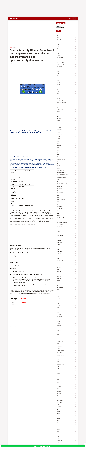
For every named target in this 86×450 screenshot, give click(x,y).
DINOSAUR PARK (66, 115)
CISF (66, 104)
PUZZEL (66, 305)
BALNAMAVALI (66, 59)
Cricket (66, 111)
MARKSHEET (66, 251)
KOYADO (66, 228)
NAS (66, 269)
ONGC (66, 285)
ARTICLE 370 (66, 52)
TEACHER (66, 381)
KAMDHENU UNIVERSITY (66, 223)
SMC (66, 357)
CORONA (66, 106)
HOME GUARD (66, 192)
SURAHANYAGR (66, 372)
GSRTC (66, 167)
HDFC (66, 185)
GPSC (66, 156)
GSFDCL (66, 165)
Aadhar (66, 54)
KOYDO (66, 230)
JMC (66, 221)
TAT (66, 377)
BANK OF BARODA (66, 62)
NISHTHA (66, 278)
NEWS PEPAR (66, 276)
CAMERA (66, 89)
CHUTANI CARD (66, 100)
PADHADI (66, 291)
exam (66, 424)
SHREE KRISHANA (66, 356)
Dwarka (66, 124)
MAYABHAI (66, 255)
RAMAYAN (66, 318)
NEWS (66, 275)
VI (66, 397)
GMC (66, 151)
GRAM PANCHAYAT (66, 160)
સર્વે (66, 444)
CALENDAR (66, 86)
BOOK (66, 75)
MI (66, 257)
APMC (66, 46)
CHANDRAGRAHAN (66, 95)
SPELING (66, 359)
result (66, 437)
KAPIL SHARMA (66, 224)
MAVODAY (66, 253)
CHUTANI (66, 98)
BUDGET (66, 82)
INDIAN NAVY (66, 206)
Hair (66, 197)
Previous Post (13, 329)
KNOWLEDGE (66, 226)
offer (66, 431)
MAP (66, 250)
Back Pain (66, 84)
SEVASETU (66, 348)
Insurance (66, 215)
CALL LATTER (66, 88)
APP (66, 48)
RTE (66, 334)
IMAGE (66, 203)
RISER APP (66, 330)
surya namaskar (66, 440)
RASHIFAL (66, 325)
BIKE (66, 68)
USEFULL (66, 395)
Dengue (66, 120)
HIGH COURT (66, 188)
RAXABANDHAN (66, 327)
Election (66, 136)
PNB (66, 303)
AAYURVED (66, 41)
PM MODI (66, 302)
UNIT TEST (66, 392)
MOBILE (66, 259)
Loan (66, 239)
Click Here (23, 298)
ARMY (66, 50)
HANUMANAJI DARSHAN (66, 183)
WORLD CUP (66, 417)
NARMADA (66, 268)
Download (23, 302)
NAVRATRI (66, 271)
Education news (66, 134)
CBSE (66, 91)
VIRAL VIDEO (66, 402)
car (66, 422)
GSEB (66, 163)
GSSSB (66, 169)
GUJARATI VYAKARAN (66, 178)
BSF (66, 80)
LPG (66, 237)
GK (66, 149)
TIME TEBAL (66, 386)
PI (66, 300)
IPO (66, 212)
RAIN (66, 312)
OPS (66, 289)
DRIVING (66, 118)
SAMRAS (66, 339)
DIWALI (66, 116)
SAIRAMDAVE (66, 338)
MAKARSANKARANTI (66, 248)
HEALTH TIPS (66, 187)
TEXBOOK (66, 384)
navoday (66, 429)
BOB (66, 73)
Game (66, 179)
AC (66, 43)
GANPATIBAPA (66, 140)
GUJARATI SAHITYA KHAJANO (66, 174)
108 (66, 34)
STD (66, 366)
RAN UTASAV (66, 320)
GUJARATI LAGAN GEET (66, 172)
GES (66, 143)
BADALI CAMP (66, 57)
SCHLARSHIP (66, 347)
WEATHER (66, 411)
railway (66, 435)
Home (11, 47)
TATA (66, 379)
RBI (66, 329)
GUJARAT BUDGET (66, 170)
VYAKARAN (66, 406)
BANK (66, 61)
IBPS (66, 201)
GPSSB (66, 158)
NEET (66, 273)
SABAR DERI (66, 336)
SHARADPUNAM (66, 350)
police (66, 433)
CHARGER (66, 97)
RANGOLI (66, 321)
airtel (66, 420)
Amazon (66, 55)
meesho (66, 428)
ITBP (66, 214)
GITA (66, 147)
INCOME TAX (66, 205)
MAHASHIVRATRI (66, 246)
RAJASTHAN (66, 316)
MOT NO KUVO (66, 260)
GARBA (66, 142)
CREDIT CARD (66, 109)
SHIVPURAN (66, 352)
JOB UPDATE (14, 18)
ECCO (66, 125)
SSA (66, 361)
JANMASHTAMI (66, 219)
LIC (66, 233)
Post (66, 309)
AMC (66, 45)
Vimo (66, 410)
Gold (66, 181)
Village (66, 408)
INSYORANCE (66, 208)
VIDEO (66, 399)
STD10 (66, 368)
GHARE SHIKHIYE (66, 145)
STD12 (66, 370)
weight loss (66, 442)
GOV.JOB (14, 47)
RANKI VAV (66, 323)
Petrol (66, 307)
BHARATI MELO (66, 66)
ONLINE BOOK (66, 287)
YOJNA (66, 419)
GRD (66, 161)
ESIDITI (66, 133)
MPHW (66, 264)
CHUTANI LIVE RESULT (66, 102)
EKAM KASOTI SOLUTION (66, 131)
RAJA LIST (66, 314)
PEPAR (66, 296)
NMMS (66, 280)
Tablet (66, 388)
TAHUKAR (66, 374)
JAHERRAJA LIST (66, 217)
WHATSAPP (66, 413)
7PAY (66, 37)
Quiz (66, 311)
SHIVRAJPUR (66, 354)
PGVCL (66, 298)
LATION (66, 232)
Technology (66, 390)
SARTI (66, 343)
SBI (66, 345)
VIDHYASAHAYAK (66, 401)
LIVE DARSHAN (66, 235)
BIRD (66, 71)
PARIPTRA (66, 294)
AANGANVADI (66, 39)
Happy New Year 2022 (66, 199)
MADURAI (66, 241)
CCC (66, 93)
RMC (66, 332)
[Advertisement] (36, 8)
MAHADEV (66, 244)
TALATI (66, 375)
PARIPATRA (66, 293)
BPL (66, 79)
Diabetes (66, 122)
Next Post (52, 329)
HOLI (66, 190)
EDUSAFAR (66, 127)
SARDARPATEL (66, 341)
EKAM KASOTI (66, 129)
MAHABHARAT (66, 242)
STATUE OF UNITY (66, 365)
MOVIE (66, 262)
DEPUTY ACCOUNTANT (66, 113)
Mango (66, 266)
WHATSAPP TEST (66, 415)
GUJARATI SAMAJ (66, 176)
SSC (66, 363)
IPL (66, 210)
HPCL (66, 196)
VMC (66, 404)
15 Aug (66, 36)
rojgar (66, 438)
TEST (66, 383)
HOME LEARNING (66, 194)
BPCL (66, 77)
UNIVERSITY (66, 393)
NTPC (66, 284)
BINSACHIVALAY (66, 70)
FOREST (66, 138)
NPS (66, 282)
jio (66, 426)
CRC (66, 107)
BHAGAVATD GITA (66, 64)
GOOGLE (66, 152)
